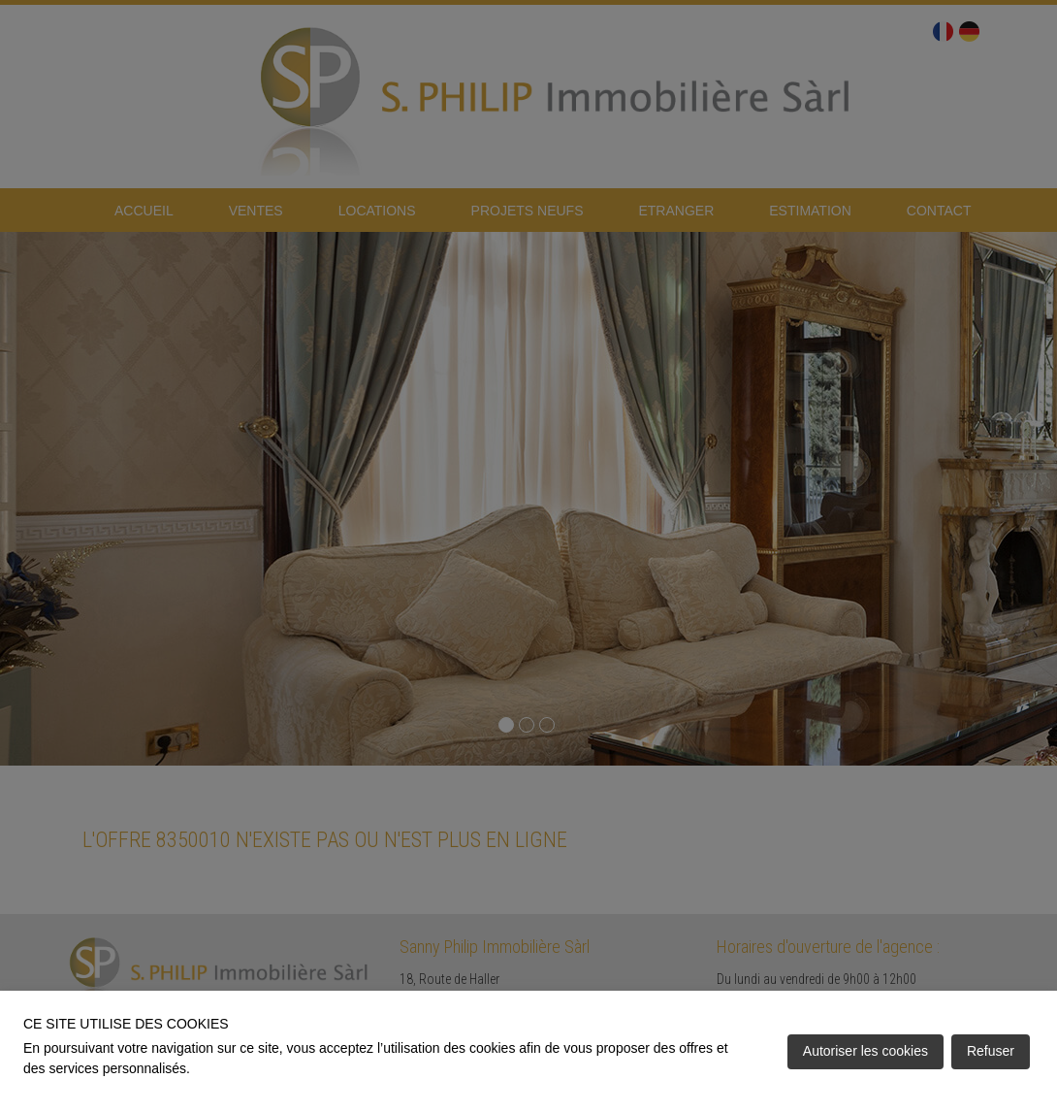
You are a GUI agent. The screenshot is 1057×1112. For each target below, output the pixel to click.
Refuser (990, 1051)
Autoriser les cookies (865, 1051)
